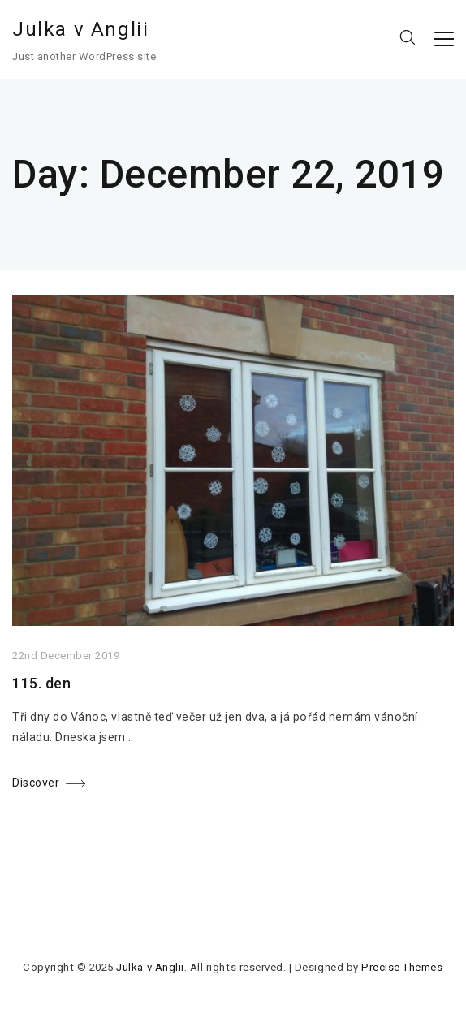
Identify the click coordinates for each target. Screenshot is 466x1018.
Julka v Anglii (80, 29)
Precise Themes (401, 967)
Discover (35, 782)
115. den (41, 683)
